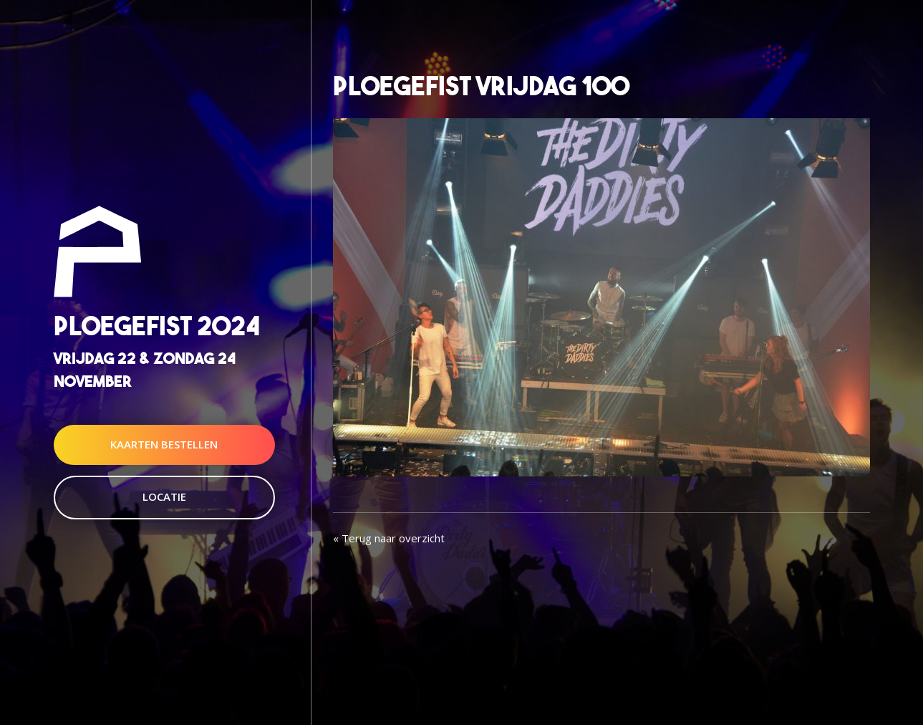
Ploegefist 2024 (157, 326)
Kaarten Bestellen (164, 444)
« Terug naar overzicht (389, 538)
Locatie (164, 496)
